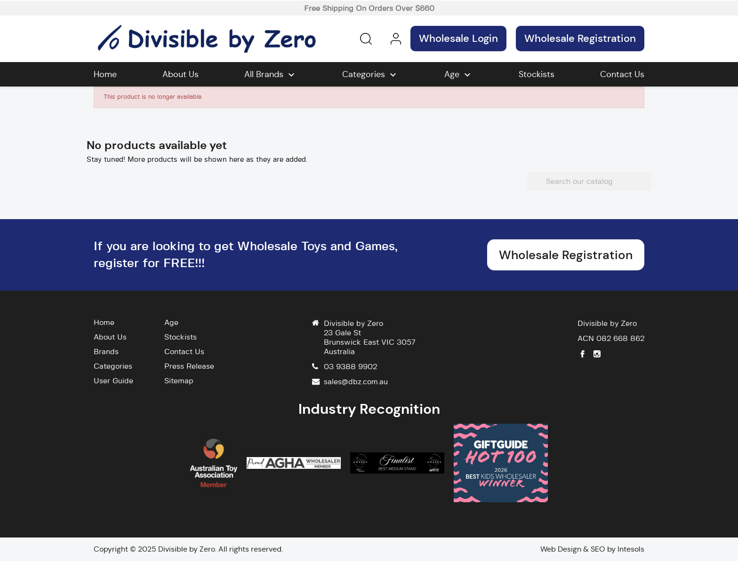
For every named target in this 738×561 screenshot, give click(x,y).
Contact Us (622, 74)
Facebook (582, 354)
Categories (370, 74)
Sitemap (178, 381)
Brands (106, 352)
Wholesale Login (458, 38)
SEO (598, 549)
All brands (270, 74)
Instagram (597, 354)
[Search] (589, 181)
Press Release (189, 366)
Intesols (631, 549)
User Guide (113, 381)
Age (458, 74)
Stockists (536, 74)
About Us (180, 74)
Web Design (560, 549)
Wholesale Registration (580, 38)
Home (105, 74)
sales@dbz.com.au (356, 382)
